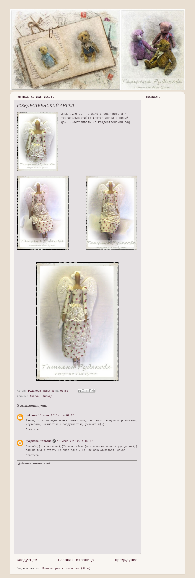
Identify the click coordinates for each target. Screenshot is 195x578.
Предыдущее (126, 560)
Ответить (32, 429)
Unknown (31, 415)
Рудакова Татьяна (38, 441)
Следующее (27, 560)
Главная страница (76, 560)
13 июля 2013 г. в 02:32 (75, 441)
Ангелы (34, 396)
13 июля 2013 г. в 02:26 (56, 415)
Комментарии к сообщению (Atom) (66, 568)
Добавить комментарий (34, 463)
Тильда (47, 396)
